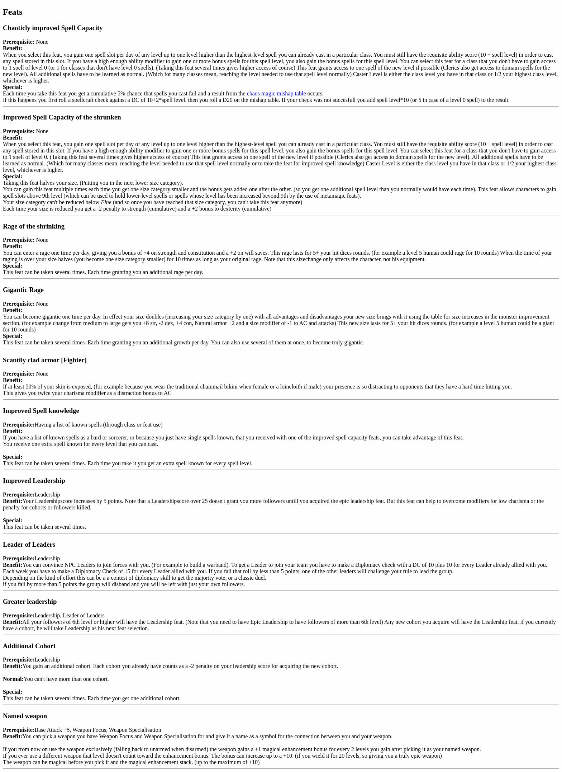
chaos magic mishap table (276, 93)
